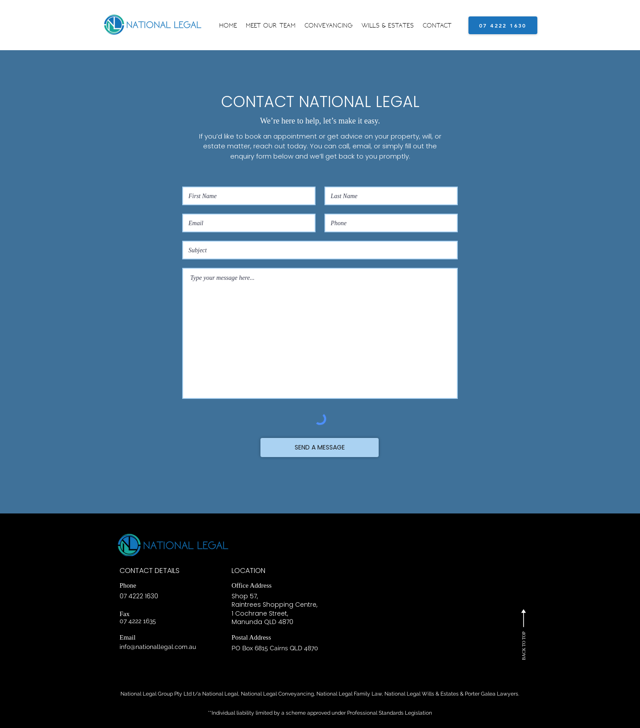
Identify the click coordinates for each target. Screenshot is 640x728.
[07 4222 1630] (502, 25)
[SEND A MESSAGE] (319, 447)
